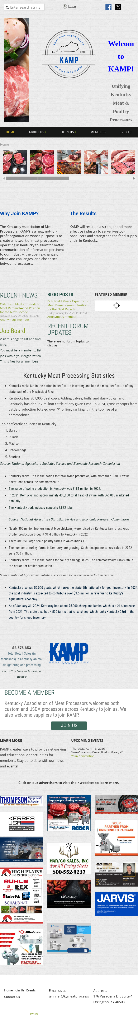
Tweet (34, 1014)
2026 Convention (83, 756)
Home (8, 990)
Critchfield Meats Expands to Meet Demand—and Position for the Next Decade (20, 308)
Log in (72, 6)
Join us (69, 725)
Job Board (12, 331)
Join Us (19, 990)
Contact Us (12, 997)
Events (31, 990)
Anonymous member (14, 320)
